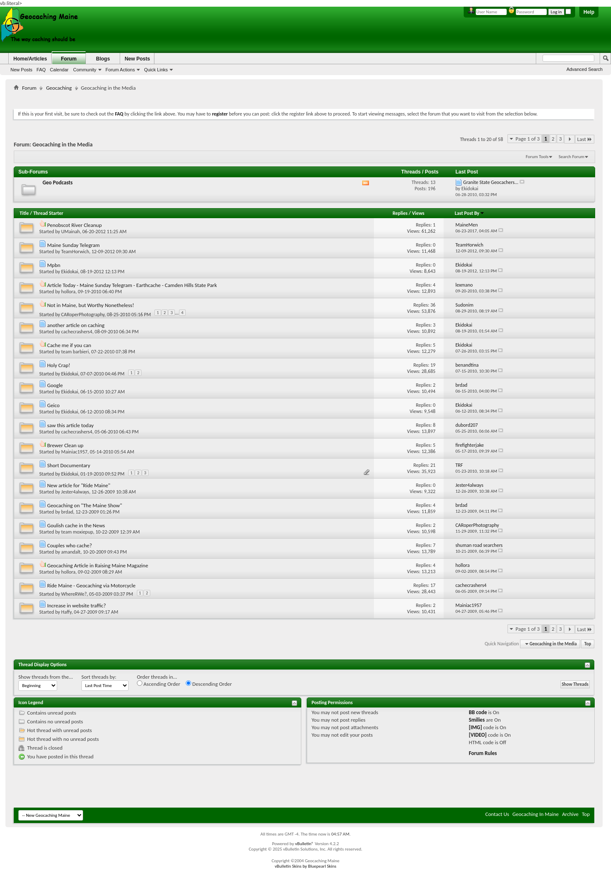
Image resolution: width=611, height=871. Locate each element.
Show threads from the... (45, 677)
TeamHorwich (75, 251)
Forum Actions (120, 69)
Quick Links (156, 69)
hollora (68, 292)
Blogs (103, 59)
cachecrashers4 (77, 332)
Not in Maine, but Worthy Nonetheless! (90, 305)
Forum (68, 59)
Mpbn (54, 265)
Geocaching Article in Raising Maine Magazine (97, 565)
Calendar (59, 69)
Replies (400, 213)
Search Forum (572, 156)
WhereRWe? (74, 594)
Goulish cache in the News (76, 525)
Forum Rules (483, 753)
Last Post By (470, 213)
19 (432, 365)
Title (24, 213)
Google (55, 385)
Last (584, 139)
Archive (570, 814)
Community (84, 69)
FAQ (41, 69)
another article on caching (75, 325)
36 (432, 305)
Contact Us (497, 814)
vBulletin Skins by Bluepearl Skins (305, 866)
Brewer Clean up (65, 445)
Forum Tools (537, 156)
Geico (53, 405)
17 (432, 585)
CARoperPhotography (83, 314)
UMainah (70, 231)
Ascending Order (158, 683)
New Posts (21, 69)
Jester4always (75, 492)
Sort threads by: (98, 677)
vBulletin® (304, 843)
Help (588, 12)
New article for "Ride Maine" (78, 485)
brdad (67, 512)
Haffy (66, 612)
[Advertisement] (304, 98)
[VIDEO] (478, 735)
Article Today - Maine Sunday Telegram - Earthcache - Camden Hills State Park (132, 285)
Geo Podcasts (58, 182)
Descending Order (209, 683)
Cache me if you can (69, 345)
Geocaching (58, 88)
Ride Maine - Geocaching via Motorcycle (91, 585)
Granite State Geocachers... (490, 182)
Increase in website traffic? (76, 605)
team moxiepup (77, 532)
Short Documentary (68, 465)
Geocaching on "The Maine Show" (84, 505)
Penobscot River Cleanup (74, 225)
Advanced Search (584, 69)
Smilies (477, 720)
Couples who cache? (69, 545)
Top (587, 644)
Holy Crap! (58, 365)
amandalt (71, 552)
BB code (478, 712)
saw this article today (70, 425)
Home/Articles (30, 59)
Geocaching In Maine (536, 814)
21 (432, 465)
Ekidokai (69, 271)
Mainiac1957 (74, 452)
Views (418, 213)
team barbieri (75, 352)
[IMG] (475, 727)
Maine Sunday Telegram (73, 245)
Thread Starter (48, 213)
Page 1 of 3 (527, 139)
